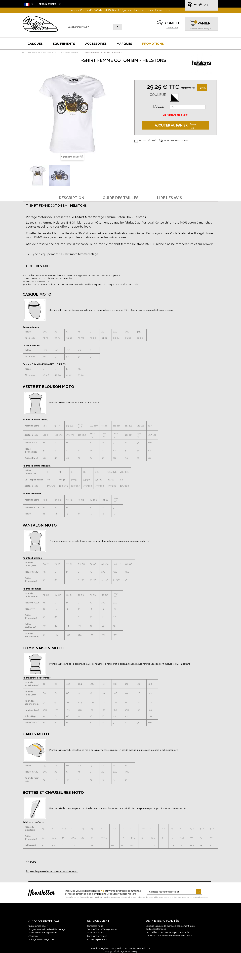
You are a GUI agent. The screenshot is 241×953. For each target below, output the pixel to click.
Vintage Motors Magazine (41, 939)
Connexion (172, 27)
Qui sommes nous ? (38, 926)
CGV (112, 948)
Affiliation (33, 936)
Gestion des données (126, 948)
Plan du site (144, 948)
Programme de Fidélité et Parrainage (46, 929)
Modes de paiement (97, 939)
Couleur (158, 94)
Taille (158, 106)
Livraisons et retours (97, 936)
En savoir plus (162, 10)
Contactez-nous (95, 926)
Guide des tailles (95, 932)
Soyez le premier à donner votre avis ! (52, 871)
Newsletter (41, 893)
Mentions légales (99, 948)
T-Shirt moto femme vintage (79, 254)
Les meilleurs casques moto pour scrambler (168, 932)
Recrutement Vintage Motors (42, 932)
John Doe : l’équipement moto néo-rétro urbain (169, 935)
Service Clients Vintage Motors (102, 929)
